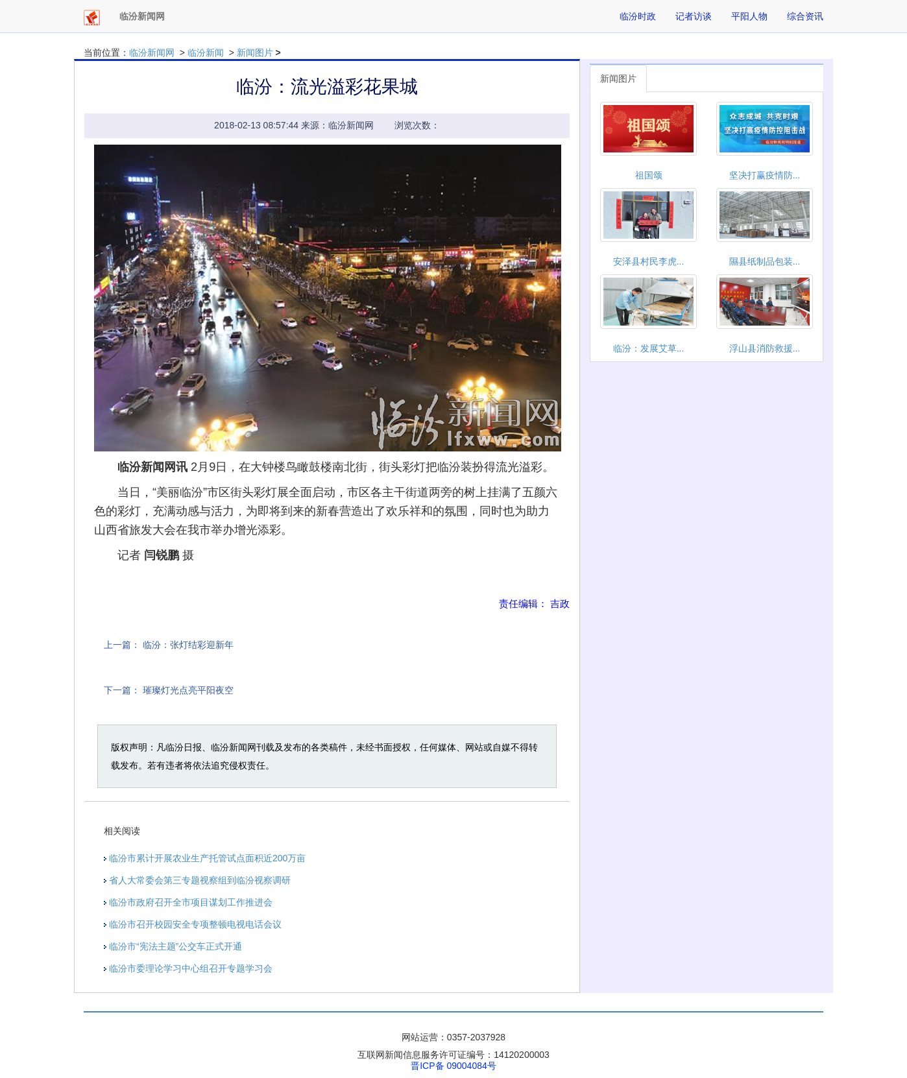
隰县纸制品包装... (765, 261)
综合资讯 (805, 16)
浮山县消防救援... (765, 348)
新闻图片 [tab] (618, 78)
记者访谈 (693, 16)
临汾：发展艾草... (648, 348)
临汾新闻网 (152, 52)
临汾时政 (638, 16)
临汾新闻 (205, 52)
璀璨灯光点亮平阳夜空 (188, 690)
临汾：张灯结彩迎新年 (188, 645)
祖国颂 (648, 175)
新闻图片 (255, 52)
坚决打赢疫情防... (765, 175)
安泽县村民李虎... (648, 261)
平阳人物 (749, 16)
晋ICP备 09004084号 (453, 1065)
